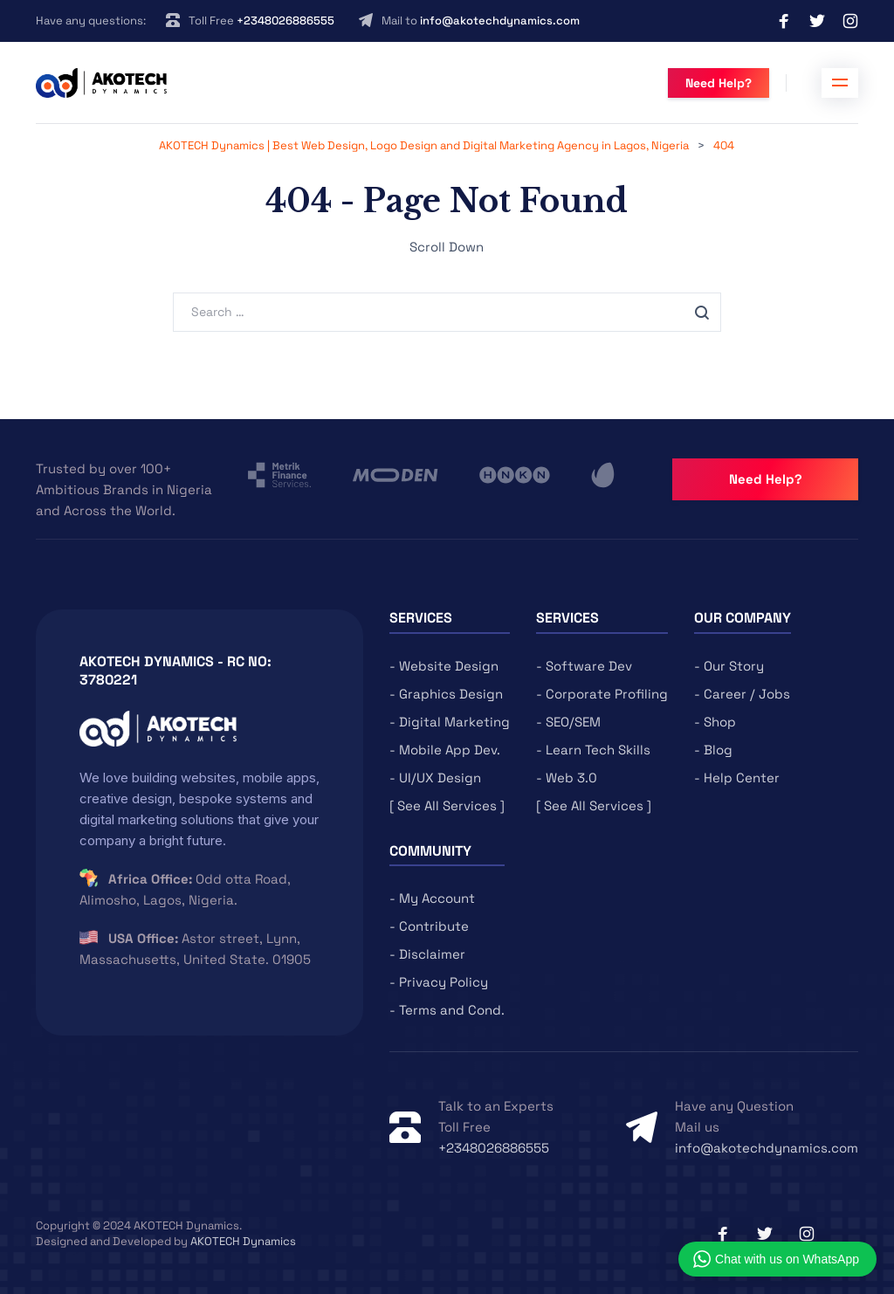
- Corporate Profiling (602, 693)
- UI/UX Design (435, 777)
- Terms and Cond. (447, 1009)
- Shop (715, 721)
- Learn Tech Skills (593, 749)
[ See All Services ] (447, 805)
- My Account (432, 898)
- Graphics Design (446, 693)
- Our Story (729, 665)
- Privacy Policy (438, 982)
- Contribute (429, 926)
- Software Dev (584, 665)
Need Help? (718, 83)
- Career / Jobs (742, 693)
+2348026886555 (285, 20)
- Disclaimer (427, 954)
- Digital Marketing (449, 721)
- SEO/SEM (568, 721)
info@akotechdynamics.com (500, 20)
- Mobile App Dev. (444, 749)
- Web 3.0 (566, 777)
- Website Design (444, 665)
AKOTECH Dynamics (243, 1241)
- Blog (713, 749)
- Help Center (737, 777)
